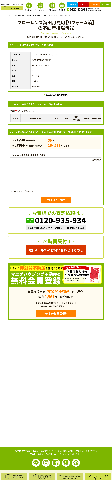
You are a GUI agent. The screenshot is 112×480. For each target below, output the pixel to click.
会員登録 (94, 5)
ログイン (105, 5)
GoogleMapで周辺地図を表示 (56, 95)
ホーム (10, 15)
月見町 (45, 15)
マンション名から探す (56, 200)
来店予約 (83, 5)
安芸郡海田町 (37, 15)
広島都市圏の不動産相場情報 (22, 15)
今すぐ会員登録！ (56, 313)
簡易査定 (72, 5)
